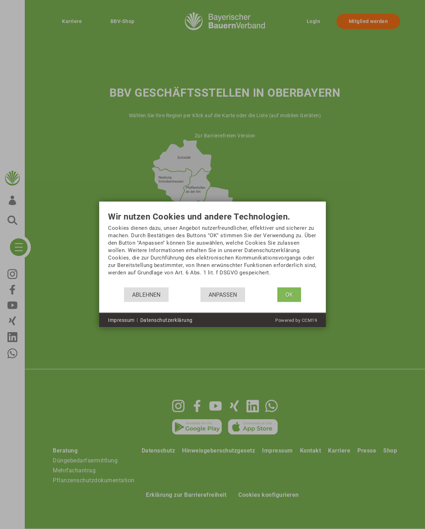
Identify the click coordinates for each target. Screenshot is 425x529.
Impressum (121, 320)
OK (289, 294)
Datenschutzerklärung (166, 320)
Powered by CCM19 (296, 320)
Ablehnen (146, 294)
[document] (212, 249)
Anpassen (223, 294)
